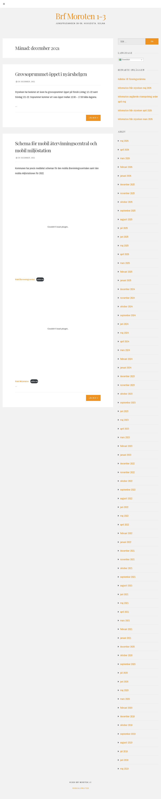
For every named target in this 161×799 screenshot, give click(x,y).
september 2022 (127, 489)
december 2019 (127, 716)
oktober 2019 (126, 725)
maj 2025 (124, 245)
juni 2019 (124, 760)
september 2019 (127, 734)
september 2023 (127, 402)
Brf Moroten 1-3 (80, 16)
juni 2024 (124, 324)
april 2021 (124, 612)
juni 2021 (124, 594)
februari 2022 (126, 533)
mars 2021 (125, 620)
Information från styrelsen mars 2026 (135, 119)
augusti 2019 (126, 742)
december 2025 (127, 184)
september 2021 (127, 577)
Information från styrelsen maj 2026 (134, 88)
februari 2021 (126, 629)
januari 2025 (125, 280)
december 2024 (127, 289)
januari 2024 (125, 367)
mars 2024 (125, 350)
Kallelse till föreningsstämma (131, 79)
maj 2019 (124, 768)
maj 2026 (124, 141)
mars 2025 (125, 263)
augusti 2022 (126, 498)
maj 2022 (124, 515)
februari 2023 (126, 446)
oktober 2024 (126, 306)
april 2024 (124, 341)
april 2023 (124, 428)
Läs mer (93, 118)
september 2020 (127, 664)
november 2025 (127, 193)
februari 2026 (126, 167)
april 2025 (124, 254)
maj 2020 (124, 690)
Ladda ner (40, 279)
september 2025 (127, 210)
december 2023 (127, 376)
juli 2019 (124, 751)
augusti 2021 (126, 585)
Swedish (124, 59)
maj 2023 (124, 420)
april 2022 (124, 524)
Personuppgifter (80, 788)
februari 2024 (126, 359)
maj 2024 (124, 332)
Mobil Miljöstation (22, 381)
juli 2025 (124, 228)
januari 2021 (125, 638)
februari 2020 (126, 707)
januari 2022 (125, 542)
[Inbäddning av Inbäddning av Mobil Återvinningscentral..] (58, 227)
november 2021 (127, 559)
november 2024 (127, 298)
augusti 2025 (126, 219)
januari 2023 (125, 455)
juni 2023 (124, 411)
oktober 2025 (126, 202)
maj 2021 (124, 603)
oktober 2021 (126, 568)
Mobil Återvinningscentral (25, 279)
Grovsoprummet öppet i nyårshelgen (51, 74)
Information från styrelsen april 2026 (135, 110)
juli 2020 (124, 672)
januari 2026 (125, 175)
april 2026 (124, 149)
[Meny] (4, 4)
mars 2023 (125, 437)
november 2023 (127, 385)
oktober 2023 (126, 393)
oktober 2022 (126, 481)
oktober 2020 (126, 655)
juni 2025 (124, 236)
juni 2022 (124, 507)
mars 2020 (125, 699)
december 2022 (127, 463)
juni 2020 (124, 681)
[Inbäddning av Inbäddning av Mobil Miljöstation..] (58, 328)
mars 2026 (125, 158)
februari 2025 (126, 271)
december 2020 (127, 646)
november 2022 (127, 472)
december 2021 (127, 550)
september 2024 (127, 315)
